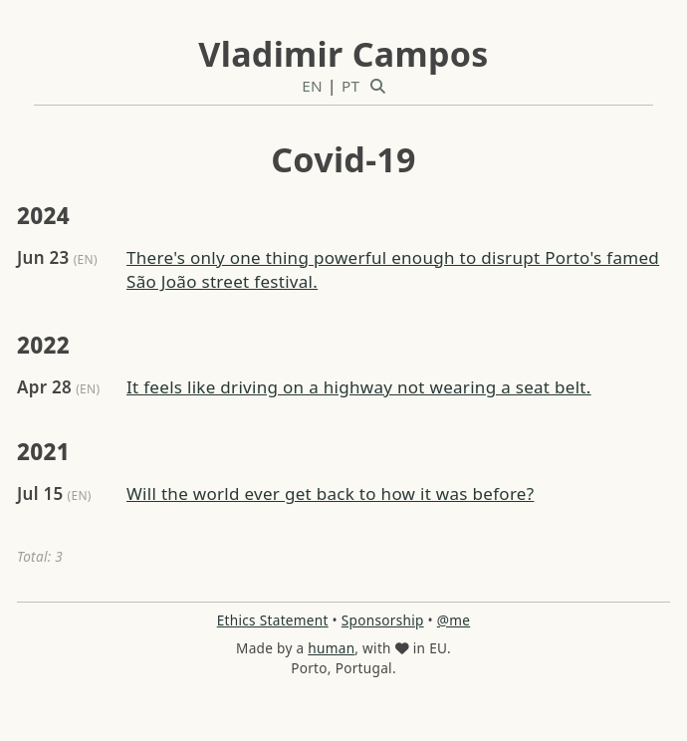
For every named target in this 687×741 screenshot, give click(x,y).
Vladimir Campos (343, 54)
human (331, 647)
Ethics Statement (273, 620)
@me (454, 620)
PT (350, 86)
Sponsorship (383, 620)
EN (312, 86)
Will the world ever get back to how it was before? (330, 493)
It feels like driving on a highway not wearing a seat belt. (358, 386)
